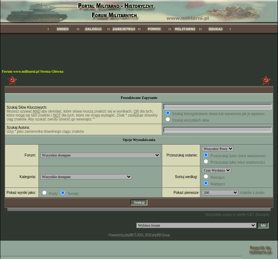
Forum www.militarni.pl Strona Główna (32, 71)
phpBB (128, 235)
